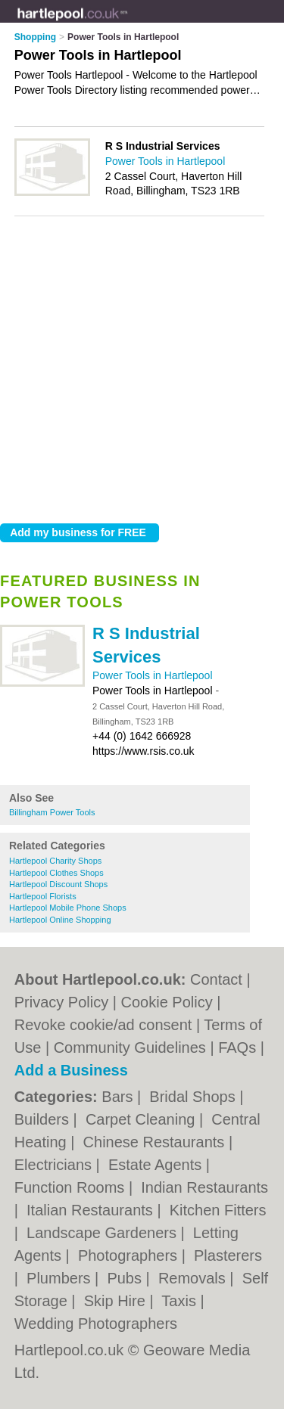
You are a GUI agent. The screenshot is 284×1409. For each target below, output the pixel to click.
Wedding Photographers (95, 1323)
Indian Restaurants (204, 1187)
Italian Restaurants (92, 1210)
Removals (193, 1278)
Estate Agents (157, 1164)
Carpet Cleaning (142, 1119)
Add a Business (71, 1070)
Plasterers (228, 1255)
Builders (43, 1119)
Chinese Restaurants (156, 1142)
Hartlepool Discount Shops (58, 884)
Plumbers (61, 1278)
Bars (119, 1096)
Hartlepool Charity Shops (55, 860)
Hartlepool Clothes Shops (56, 872)
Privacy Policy (61, 1002)
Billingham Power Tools (52, 812)
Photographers (130, 1255)
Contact (216, 979)
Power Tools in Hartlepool (152, 675)
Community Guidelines (130, 1047)
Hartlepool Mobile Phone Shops (67, 907)
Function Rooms (71, 1187)
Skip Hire (117, 1301)
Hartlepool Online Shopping (60, 919)
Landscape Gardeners (103, 1232)
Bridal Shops (194, 1096)
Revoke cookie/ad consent (103, 1024)
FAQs (237, 1047)
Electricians (55, 1164)
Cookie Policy (167, 1002)
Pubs (126, 1278)
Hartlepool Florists (42, 896)
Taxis (180, 1301)
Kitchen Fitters (218, 1210)
